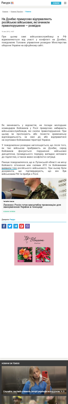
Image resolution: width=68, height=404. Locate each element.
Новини (56, 3)
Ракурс (12, 220)
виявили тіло (9, 168)
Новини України (17, 12)
